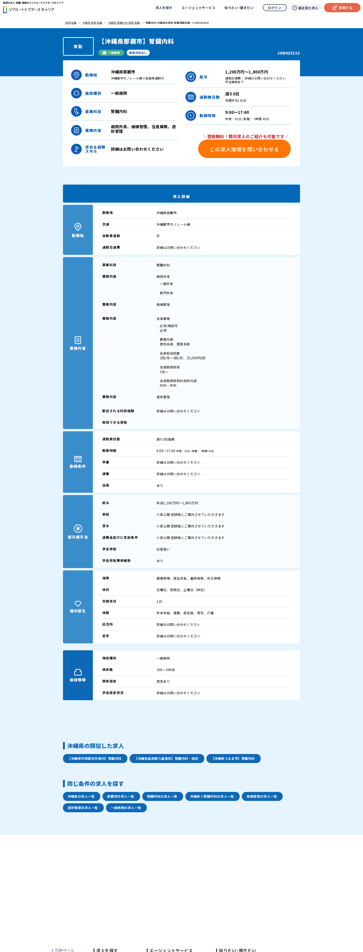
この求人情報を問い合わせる (244, 149)
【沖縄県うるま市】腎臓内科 (233, 758)
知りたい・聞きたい (238, 8)
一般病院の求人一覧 (126, 807)
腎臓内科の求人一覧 (162, 796)
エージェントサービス (197, 8)
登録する (341, 8)
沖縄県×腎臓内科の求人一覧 (212, 796)
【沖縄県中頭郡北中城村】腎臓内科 (95, 758)
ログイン (273, 8)
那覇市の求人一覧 (120, 796)
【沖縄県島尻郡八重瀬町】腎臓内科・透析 (166, 758)
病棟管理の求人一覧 (262, 796)
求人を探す (163, 8)
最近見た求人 (304, 8)
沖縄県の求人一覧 (81, 796)
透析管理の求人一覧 (83, 807)
